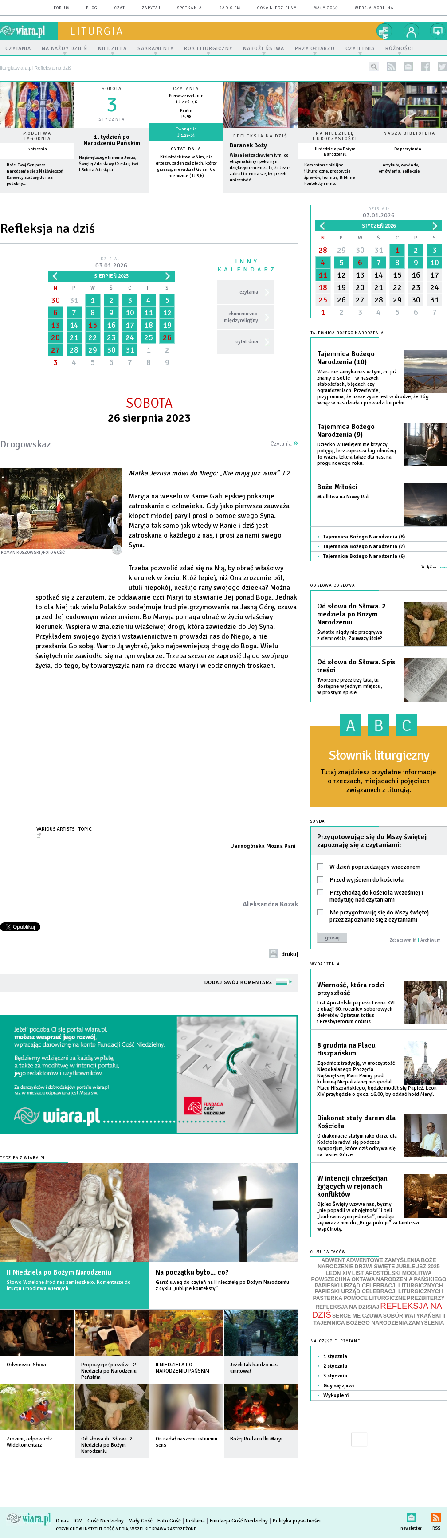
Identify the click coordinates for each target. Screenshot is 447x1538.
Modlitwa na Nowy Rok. (344, 497)
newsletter (408, 66)
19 (167, 325)
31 (74, 300)
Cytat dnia (186, 149)
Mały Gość (326, 8)
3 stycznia (37, 149)
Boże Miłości (337, 487)
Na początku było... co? (192, 1272)
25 (148, 337)
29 (92, 350)
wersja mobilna (374, 8)
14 (74, 325)
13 (55, 325)
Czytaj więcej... (261, 196)
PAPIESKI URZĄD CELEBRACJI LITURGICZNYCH (378, 1286)
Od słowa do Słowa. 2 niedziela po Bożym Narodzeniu (351, 614)
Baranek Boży (248, 145)
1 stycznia (335, 1356)
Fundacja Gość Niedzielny (239, 1521)
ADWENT (333, 1260)
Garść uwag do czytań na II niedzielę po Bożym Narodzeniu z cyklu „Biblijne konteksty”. (222, 1285)
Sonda (317, 821)
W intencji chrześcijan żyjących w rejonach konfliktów (352, 1186)
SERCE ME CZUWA (357, 1316)
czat (119, 8)
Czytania (284, 443)
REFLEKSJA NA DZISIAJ (347, 1307)
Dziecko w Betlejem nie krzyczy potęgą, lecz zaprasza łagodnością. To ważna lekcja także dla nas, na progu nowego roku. (357, 454)
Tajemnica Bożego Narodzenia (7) (364, 546)
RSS (436, 1516)
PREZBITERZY (426, 1298)
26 (167, 337)
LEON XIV (338, 1273)
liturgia (97, 31)
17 (129, 325)
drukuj (289, 954)
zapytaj (151, 8)
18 (148, 325)
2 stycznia (335, 1366)
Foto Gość (169, 1521)
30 (55, 300)
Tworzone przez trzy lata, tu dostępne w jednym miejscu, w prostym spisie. (349, 686)
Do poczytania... (409, 149)
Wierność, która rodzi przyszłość (350, 989)
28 (74, 350)
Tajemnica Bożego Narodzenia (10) (346, 358)
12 (167, 313)
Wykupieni (336, 1395)
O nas (62, 1521)
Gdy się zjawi (338, 1385)
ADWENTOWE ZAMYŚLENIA (383, 1260)
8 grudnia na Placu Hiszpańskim (346, 1049)
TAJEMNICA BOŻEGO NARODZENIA (361, 1323)
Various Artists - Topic (64, 829)
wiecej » (111, 196)
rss (391, 66)
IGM (78, 1521)
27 (55, 350)
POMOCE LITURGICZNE (374, 1298)
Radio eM (229, 8)
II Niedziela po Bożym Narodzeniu (59, 1272)
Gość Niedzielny (277, 8)
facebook (425, 66)
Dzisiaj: (111, 263)
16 (111, 325)
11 (148, 313)
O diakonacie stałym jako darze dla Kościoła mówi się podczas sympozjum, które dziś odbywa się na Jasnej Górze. (357, 1145)
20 (55, 337)
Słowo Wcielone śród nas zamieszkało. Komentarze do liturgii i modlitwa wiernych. (69, 1285)
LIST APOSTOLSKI (377, 1273)
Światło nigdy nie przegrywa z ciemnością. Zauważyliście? (349, 635)
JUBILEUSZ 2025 (418, 1266)
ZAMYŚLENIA (426, 1323)
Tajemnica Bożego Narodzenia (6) (364, 556)
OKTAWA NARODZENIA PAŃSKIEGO (398, 1279)
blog (92, 8)
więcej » (37, 196)
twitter (442, 66)
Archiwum (430, 940)
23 (111, 337)
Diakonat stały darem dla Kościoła (356, 1122)
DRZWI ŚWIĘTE (375, 1266)
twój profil (412, 31)
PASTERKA (327, 1298)
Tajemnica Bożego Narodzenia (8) (364, 537)
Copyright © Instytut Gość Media (92, 1529)
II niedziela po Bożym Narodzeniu (335, 151)
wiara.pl (29, 31)
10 (129, 313)
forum (61, 8)
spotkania (189, 8)
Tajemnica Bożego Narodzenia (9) (346, 431)
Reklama (195, 1521)
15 (92, 325)
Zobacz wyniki (403, 940)
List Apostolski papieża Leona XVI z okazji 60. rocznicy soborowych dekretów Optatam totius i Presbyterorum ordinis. (356, 1012)
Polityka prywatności (297, 1521)
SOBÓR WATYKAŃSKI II (414, 1316)
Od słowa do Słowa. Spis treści (356, 666)
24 (129, 337)
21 (74, 337)
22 (92, 337)
